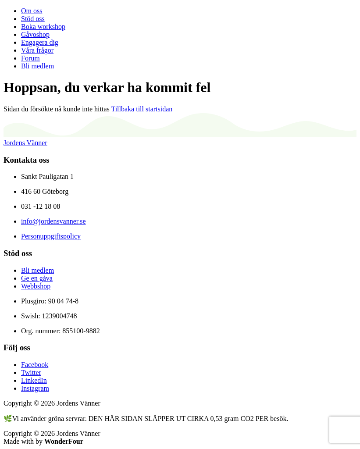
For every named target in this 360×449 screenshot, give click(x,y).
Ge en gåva (37, 278)
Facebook (34, 364)
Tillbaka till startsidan (141, 109)
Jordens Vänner (25, 142)
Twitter (31, 372)
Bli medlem (37, 66)
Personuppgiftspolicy (51, 236)
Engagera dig (39, 42)
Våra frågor (37, 50)
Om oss (31, 10)
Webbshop (35, 286)
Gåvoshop (35, 34)
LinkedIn (34, 380)
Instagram (35, 388)
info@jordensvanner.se (53, 221)
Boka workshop (43, 26)
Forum (30, 58)
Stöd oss (33, 18)
